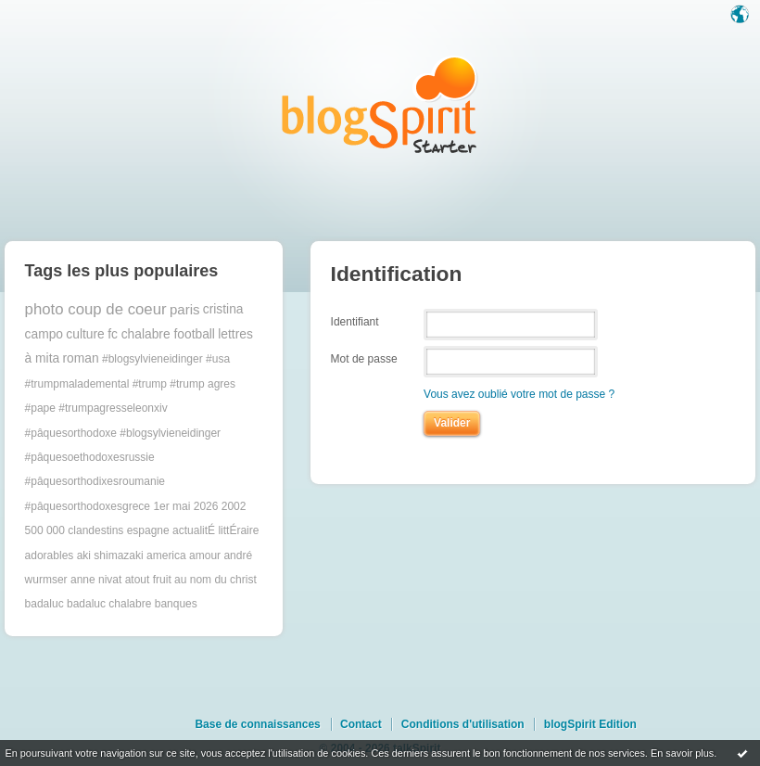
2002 (234, 506)
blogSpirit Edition (590, 724)
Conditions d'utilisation (463, 724)
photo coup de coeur (96, 309)
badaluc (44, 603)
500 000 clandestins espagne (97, 530)
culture (85, 334)
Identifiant (355, 320)
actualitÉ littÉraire (215, 530)
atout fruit (148, 579)
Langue (741, 16)
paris (185, 309)
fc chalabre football (161, 334)
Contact (361, 724)
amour (205, 555)
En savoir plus (682, 753)
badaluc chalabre (109, 603)
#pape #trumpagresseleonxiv (96, 408)
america (166, 555)
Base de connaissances (257, 724)
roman (81, 358)
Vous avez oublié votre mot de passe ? (519, 394)
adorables (49, 555)
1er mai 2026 (185, 506)
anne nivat (95, 579)
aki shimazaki (110, 555)
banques (176, 603)
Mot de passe (364, 358)
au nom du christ (215, 579)
